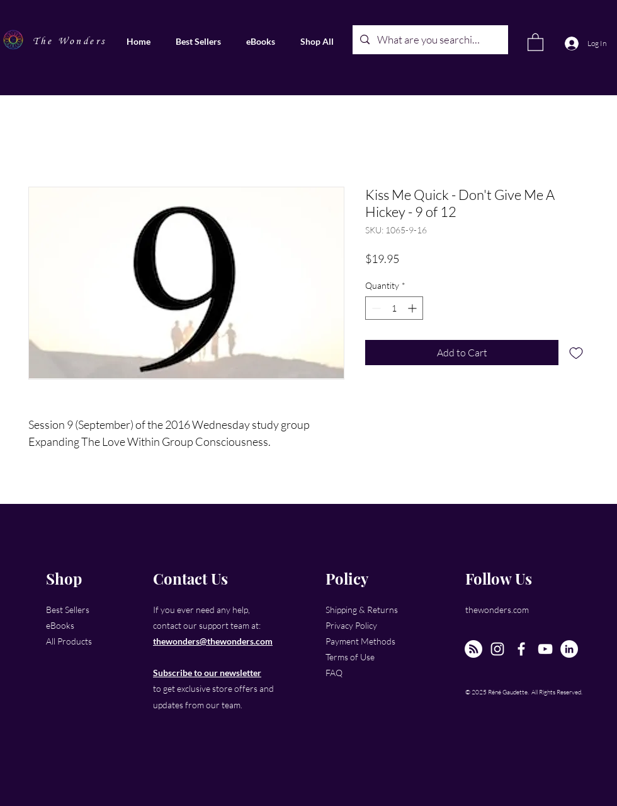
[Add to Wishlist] (576, 352)
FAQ (333, 672)
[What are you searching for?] (429, 39)
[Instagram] (497, 649)
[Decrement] (375, 308)
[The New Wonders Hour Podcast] (473, 649)
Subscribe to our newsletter (207, 672)
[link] (535, 41)
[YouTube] (545, 649)
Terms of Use (350, 656)
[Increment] (413, 308)
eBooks (60, 625)
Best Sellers (67, 609)
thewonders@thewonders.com (213, 641)
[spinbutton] (394, 308)
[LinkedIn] (569, 649)
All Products (69, 641)
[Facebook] (521, 649)
